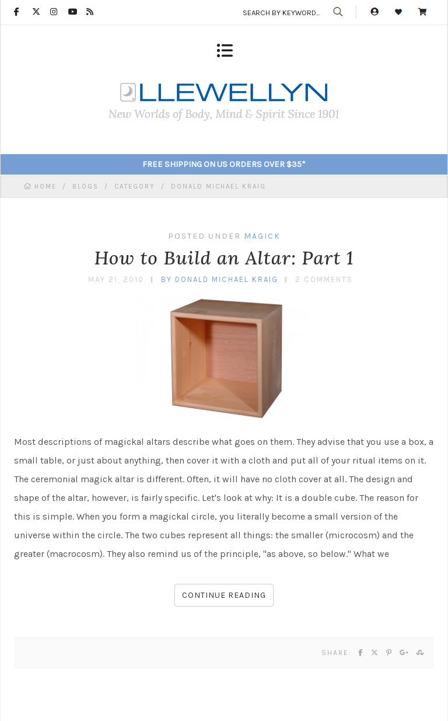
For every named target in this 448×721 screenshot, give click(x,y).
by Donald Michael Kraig (219, 279)
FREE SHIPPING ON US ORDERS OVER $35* (224, 164)
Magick (262, 236)
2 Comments (324, 279)
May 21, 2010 (116, 279)
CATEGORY (134, 186)
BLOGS (85, 186)
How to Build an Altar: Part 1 (224, 258)
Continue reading (224, 595)
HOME (47, 186)
